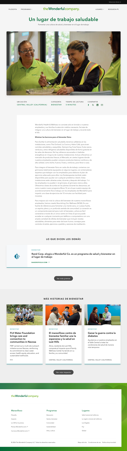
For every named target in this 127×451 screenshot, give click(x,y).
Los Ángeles (86, 423)
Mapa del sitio (82, 442)
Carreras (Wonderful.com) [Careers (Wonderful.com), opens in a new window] (19, 431)
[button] (115, 2)
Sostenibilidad (51, 427)
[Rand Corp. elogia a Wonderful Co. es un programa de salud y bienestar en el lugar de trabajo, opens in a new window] (64, 256)
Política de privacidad (109, 442)
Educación (50, 415)
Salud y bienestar (52, 419)
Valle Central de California (90, 415)
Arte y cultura (51, 430)
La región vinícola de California (92, 419)
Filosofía (13, 9)
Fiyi (83, 427)
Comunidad (50, 423)
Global (84, 430)
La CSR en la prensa (17, 423)
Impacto (13, 419)
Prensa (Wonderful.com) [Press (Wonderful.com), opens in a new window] (18, 427)
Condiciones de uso (94, 442)
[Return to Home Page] (25, 396)
